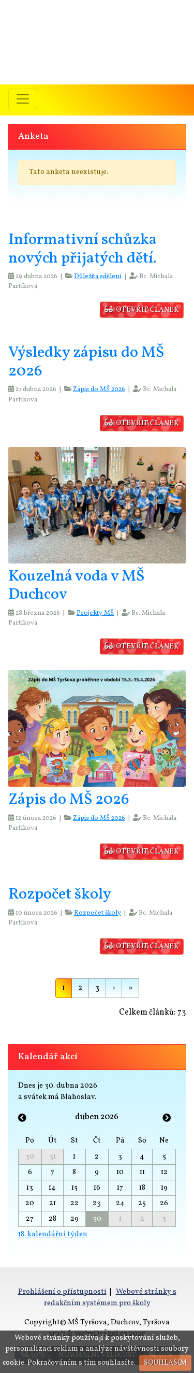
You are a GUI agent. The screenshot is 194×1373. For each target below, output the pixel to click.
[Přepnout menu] (22, 99)
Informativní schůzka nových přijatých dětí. (82, 249)
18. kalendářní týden (52, 1234)
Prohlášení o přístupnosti (62, 1292)
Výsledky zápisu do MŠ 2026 (86, 362)
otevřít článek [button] (142, 310)
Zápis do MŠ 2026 (99, 389)
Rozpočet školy (59, 894)
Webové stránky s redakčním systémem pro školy (110, 1297)
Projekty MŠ (95, 613)
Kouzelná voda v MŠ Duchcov (76, 586)
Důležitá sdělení (98, 276)
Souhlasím (165, 1362)
